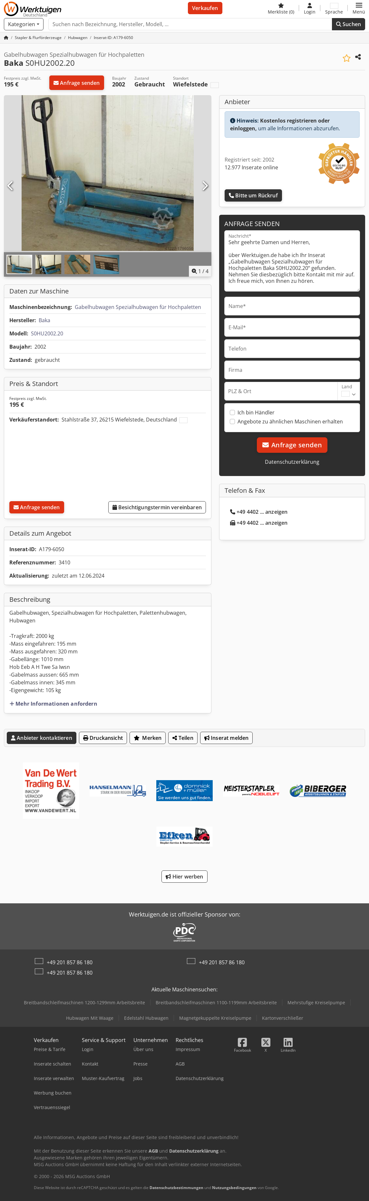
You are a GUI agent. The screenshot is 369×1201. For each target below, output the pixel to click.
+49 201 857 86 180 (69, 962)
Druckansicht (103, 737)
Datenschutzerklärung (292, 461)
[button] (359, 8)
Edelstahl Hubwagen (146, 1018)
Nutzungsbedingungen (234, 1187)
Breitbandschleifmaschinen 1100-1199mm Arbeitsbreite (216, 1002)
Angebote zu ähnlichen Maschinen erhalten (290, 421)
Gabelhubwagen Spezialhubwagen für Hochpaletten (138, 307)
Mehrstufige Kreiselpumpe (316, 1002)
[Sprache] (334, 8)
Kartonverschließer (282, 1018)
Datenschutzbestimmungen (176, 1187)
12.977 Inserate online (251, 167)
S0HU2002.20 (47, 333)
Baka (44, 320)
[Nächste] (204, 186)
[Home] (38, 37)
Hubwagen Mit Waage (89, 1018)
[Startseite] (6, 37)
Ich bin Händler (256, 412)
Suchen (348, 24)
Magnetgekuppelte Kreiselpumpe (215, 1018)
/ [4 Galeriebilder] (200, 271)
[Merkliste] (281, 8)
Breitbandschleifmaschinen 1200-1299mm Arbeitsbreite (84, 1002)
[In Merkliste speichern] (346, 58)
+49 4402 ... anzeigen (259, 511)
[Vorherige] (10, 186)
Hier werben (184, 876)
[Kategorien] (24, 24)
